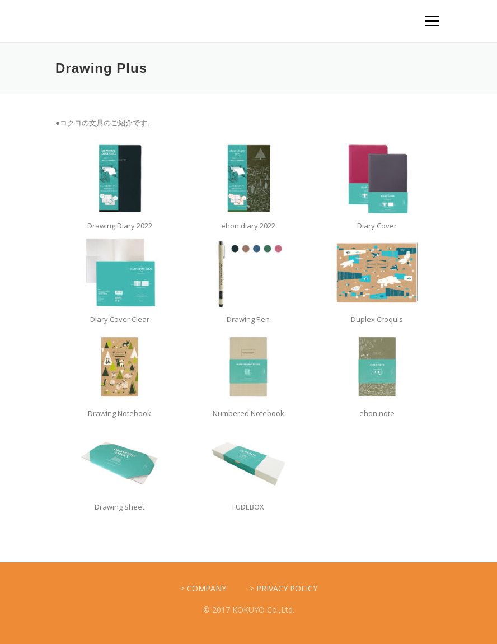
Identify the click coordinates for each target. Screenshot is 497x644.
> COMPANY (203, 588)
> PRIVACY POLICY (283, 588)
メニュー (432, 21)
